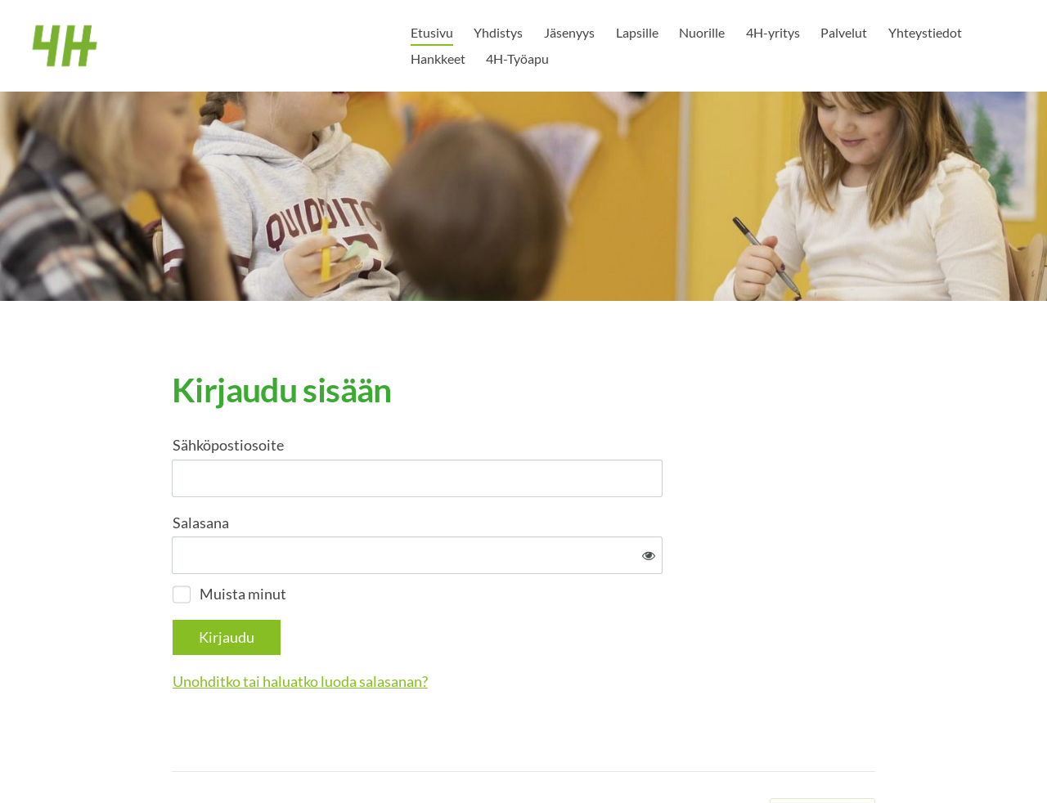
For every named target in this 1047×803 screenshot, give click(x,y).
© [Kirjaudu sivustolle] (178, 756)
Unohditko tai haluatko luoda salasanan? (476, 627)
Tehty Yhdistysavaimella (822, 756)
